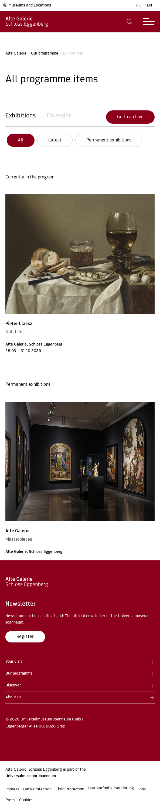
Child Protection (70, 789)
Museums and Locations (27, 5)
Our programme (44, 53)
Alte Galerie (15, 53)
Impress (12, 789)
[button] (129, 21)
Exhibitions (20, 116)
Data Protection (37, 789)
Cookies (26, 800)
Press (10, 800)
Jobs (142, 789)
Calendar (59, 116)
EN (149, 5)
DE (138, 5)
